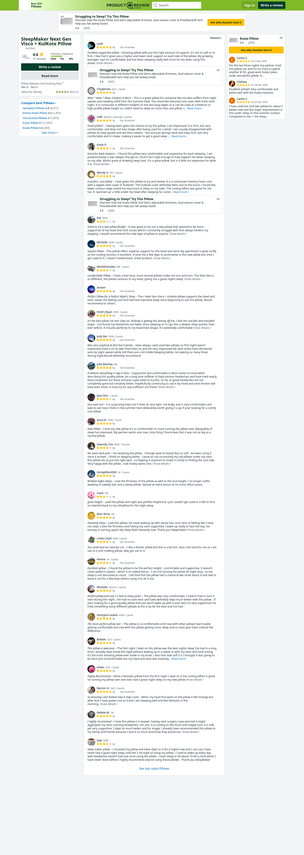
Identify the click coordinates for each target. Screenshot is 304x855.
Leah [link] (100, 43)
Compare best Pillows (37, 103)
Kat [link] (99, 218)
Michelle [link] (102, 242)
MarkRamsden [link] (106, 266)
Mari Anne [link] (103, 514)
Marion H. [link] (103, 688)
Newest (212, 38)
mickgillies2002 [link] (107, 472)
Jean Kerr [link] (103, 395)
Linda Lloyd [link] (104, 538)
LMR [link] (99, 117)
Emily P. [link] (101, 144)
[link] (91, 45)
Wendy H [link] (102, 172)
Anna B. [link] (102, 420)
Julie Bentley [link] (105, 364)
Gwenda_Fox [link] (105, 444)
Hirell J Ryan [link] (104, 312)
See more (49, 132)
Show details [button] (104, 63)
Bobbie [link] (101, 639)
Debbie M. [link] (103, 712)
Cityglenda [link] (104, 89)
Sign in (249, 5)
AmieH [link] (101, 287)
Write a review (272, 5)
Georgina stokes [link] (107, 615)
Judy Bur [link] (102, 336)
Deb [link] (99, 740)
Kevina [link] (101, 559)
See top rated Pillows (154, 768)
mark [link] (100, 493)
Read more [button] (194, 108)
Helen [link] (100, 667)
